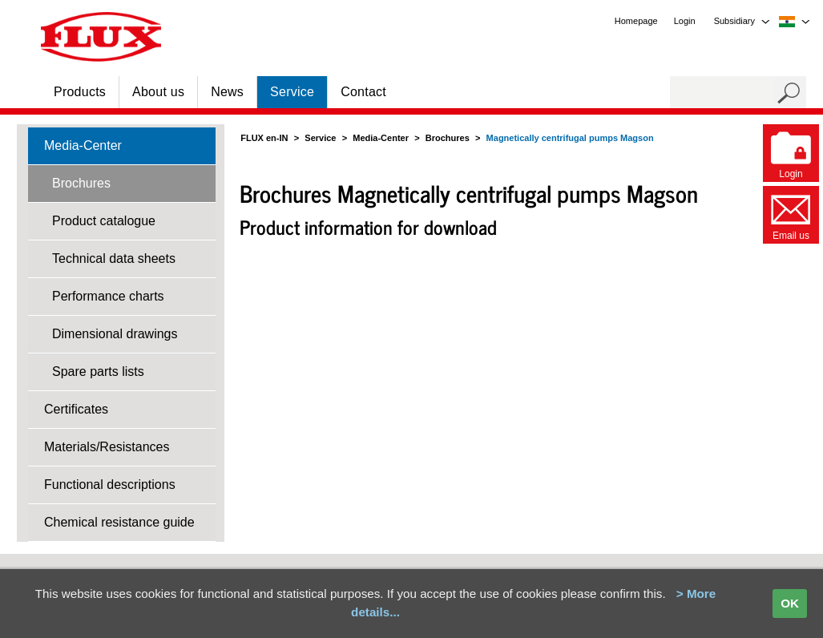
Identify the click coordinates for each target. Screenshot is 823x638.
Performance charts (108, 296)
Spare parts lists (98, 371)
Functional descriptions (109, 484)
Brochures (81, 183)
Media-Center (83, 145)
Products (80, 92)
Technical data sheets (113, 258)
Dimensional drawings (115, 334)
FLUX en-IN (264, 138)
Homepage (636, 21)
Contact (363, 92)
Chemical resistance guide (119, 522)
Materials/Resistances (107, 447)
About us (158, 92)
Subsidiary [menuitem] (734, 21)
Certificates (76, 409)
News (227, 92)
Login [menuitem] (685, 21)
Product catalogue (103, 221)
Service (292, 92)
